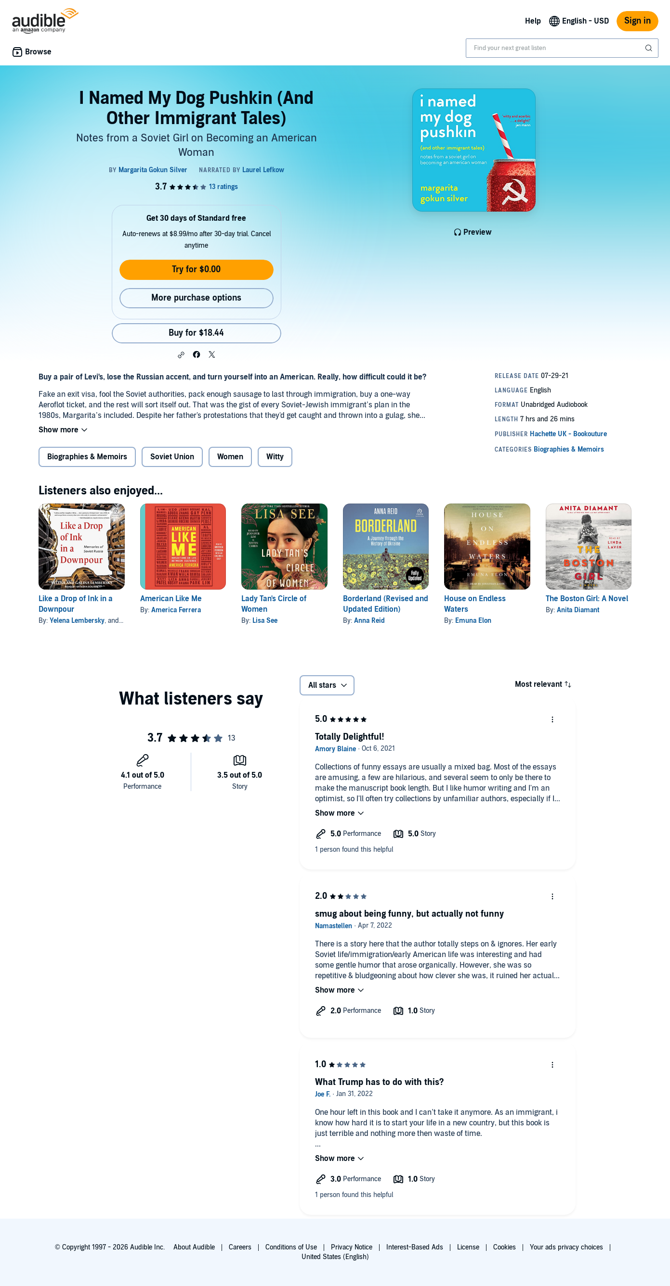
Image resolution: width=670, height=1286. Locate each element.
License (468, 1247)
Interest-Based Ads (414, 1247)
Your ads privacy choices (566, 1247)
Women (230, 457)
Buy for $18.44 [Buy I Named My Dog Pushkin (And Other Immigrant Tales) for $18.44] (196, 333)
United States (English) (335, 1257)
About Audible (194, 1247)
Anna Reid (369, 621)
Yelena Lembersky (77, 621)
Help (533, 21)
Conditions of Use (291, 1247)
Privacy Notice (351, 1247)
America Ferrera (176, 610)
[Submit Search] (649, 48)
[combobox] (562, 48)
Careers (240, 1247)
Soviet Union (172, 457)
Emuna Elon (473, 621)
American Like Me (171, 599)
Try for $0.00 (196, 270)
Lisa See (264, 621)
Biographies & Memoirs (87, 457)
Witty (275, 457)
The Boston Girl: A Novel (587, 599)
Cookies (504, 1247)
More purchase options (196, 298)
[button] (181, 355)
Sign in (637, 21)
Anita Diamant (578, 610)
